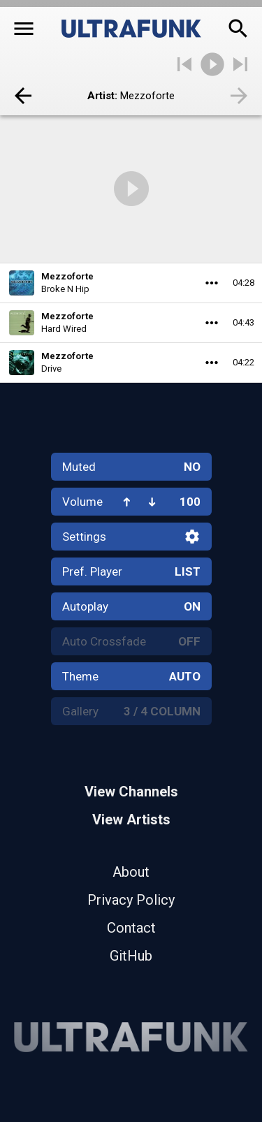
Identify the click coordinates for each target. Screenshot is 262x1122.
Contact (131, 927)
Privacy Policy (131, 899)
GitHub (131, 955)
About (131, 872)
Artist (101, 95)
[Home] (131, 29)
